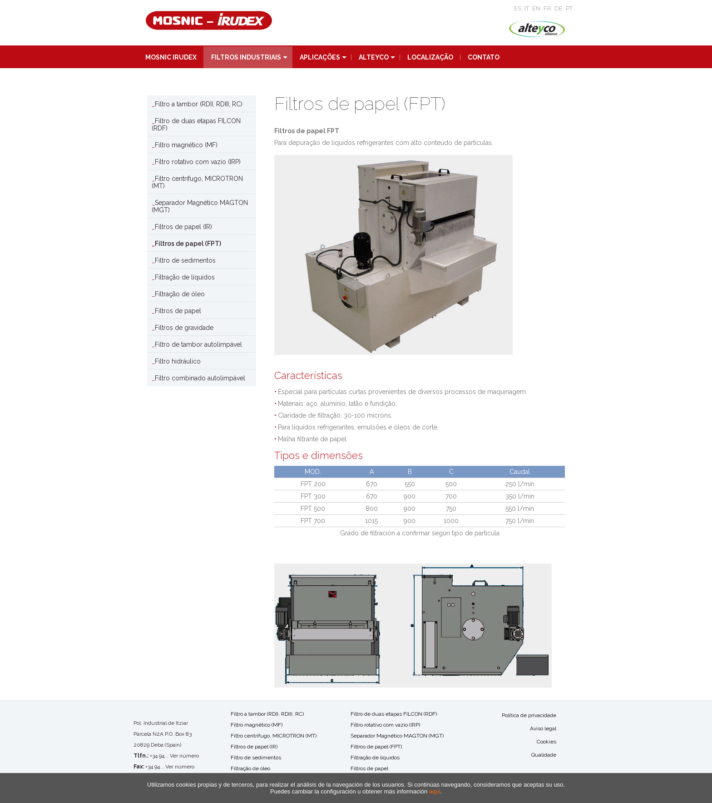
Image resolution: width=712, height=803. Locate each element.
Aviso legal (543, 728)
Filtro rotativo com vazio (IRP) (198, 161)
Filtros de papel (178, 310)
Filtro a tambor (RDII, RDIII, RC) (198, 104)
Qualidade (543, 755)
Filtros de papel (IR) (183, 226)
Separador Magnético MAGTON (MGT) (200, 206)
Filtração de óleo (180, 294)
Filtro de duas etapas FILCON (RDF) (196, 124)
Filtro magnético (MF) (186, 145)
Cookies (546, 741)
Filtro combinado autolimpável (200, 378)
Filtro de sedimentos (185, 260)
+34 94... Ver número (174, 756)
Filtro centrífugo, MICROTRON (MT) (197, 182)
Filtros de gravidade (184, 327)
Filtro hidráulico (178, 361)
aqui (434, 791)
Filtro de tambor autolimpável (198, 344)
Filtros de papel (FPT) (188, 243)
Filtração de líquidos (185, 277)
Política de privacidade (529, 715)
